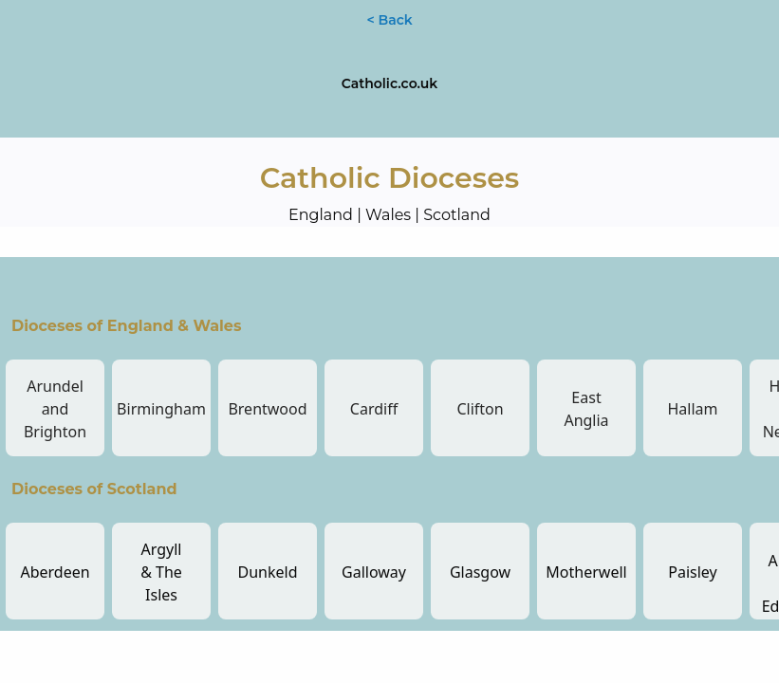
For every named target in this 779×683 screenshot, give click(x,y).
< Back (389, 19)
